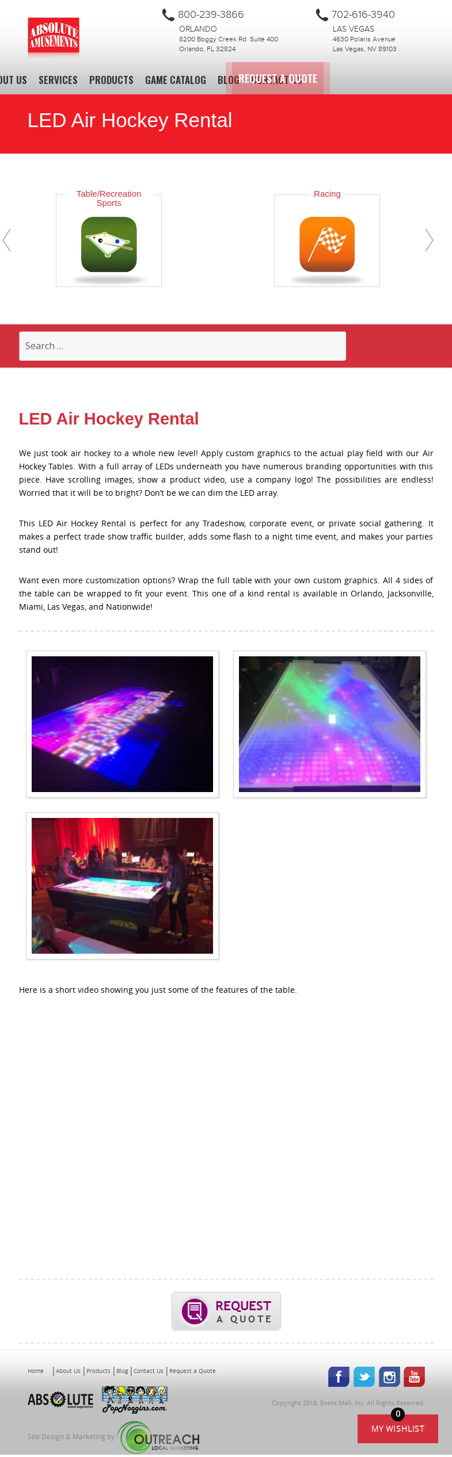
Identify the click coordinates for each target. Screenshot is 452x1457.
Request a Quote (367, 78)
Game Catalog (175, 79)
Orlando (198, 29)
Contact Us (276, 79)
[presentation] (6, 240)
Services (58, 79)
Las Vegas (353, 29)
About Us (68, 1372)
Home (36, 1372)
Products (111, 79)
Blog (229, 79)
